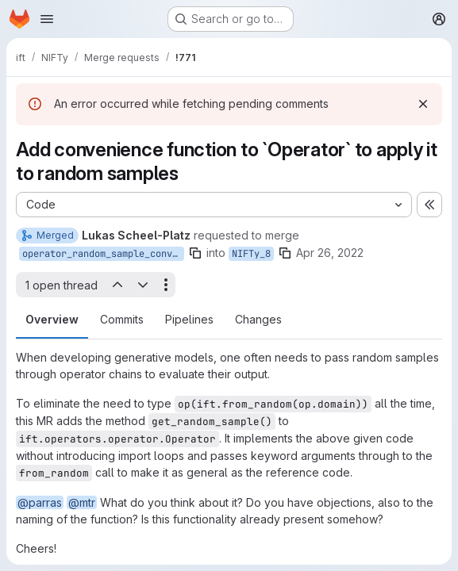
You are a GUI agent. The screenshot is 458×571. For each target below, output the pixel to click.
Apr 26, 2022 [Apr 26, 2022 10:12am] (330, 252)
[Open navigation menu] (47, 19)
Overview (52, 319)
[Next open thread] (143, 284)
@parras (39, 502)
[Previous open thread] (116, 284)
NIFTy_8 (251, 253)
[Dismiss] (423, 103)
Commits (122, 319)
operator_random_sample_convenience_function (103, 253)
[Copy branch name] (195, 253)
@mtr (81, 502)
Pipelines (189, 319)
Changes (258, 319)
